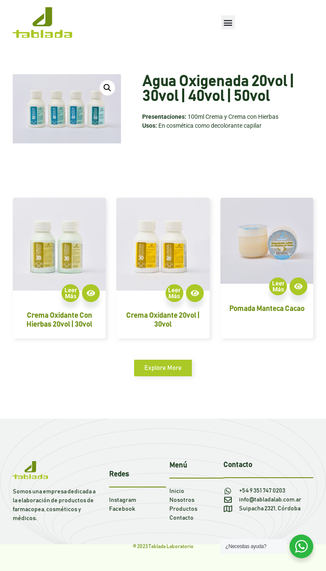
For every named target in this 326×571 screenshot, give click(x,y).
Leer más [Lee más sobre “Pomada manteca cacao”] (278, 286)
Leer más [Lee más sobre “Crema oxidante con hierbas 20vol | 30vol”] (71, 293)
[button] (228, 22)
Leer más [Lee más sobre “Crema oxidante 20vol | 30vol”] (174, 293)
